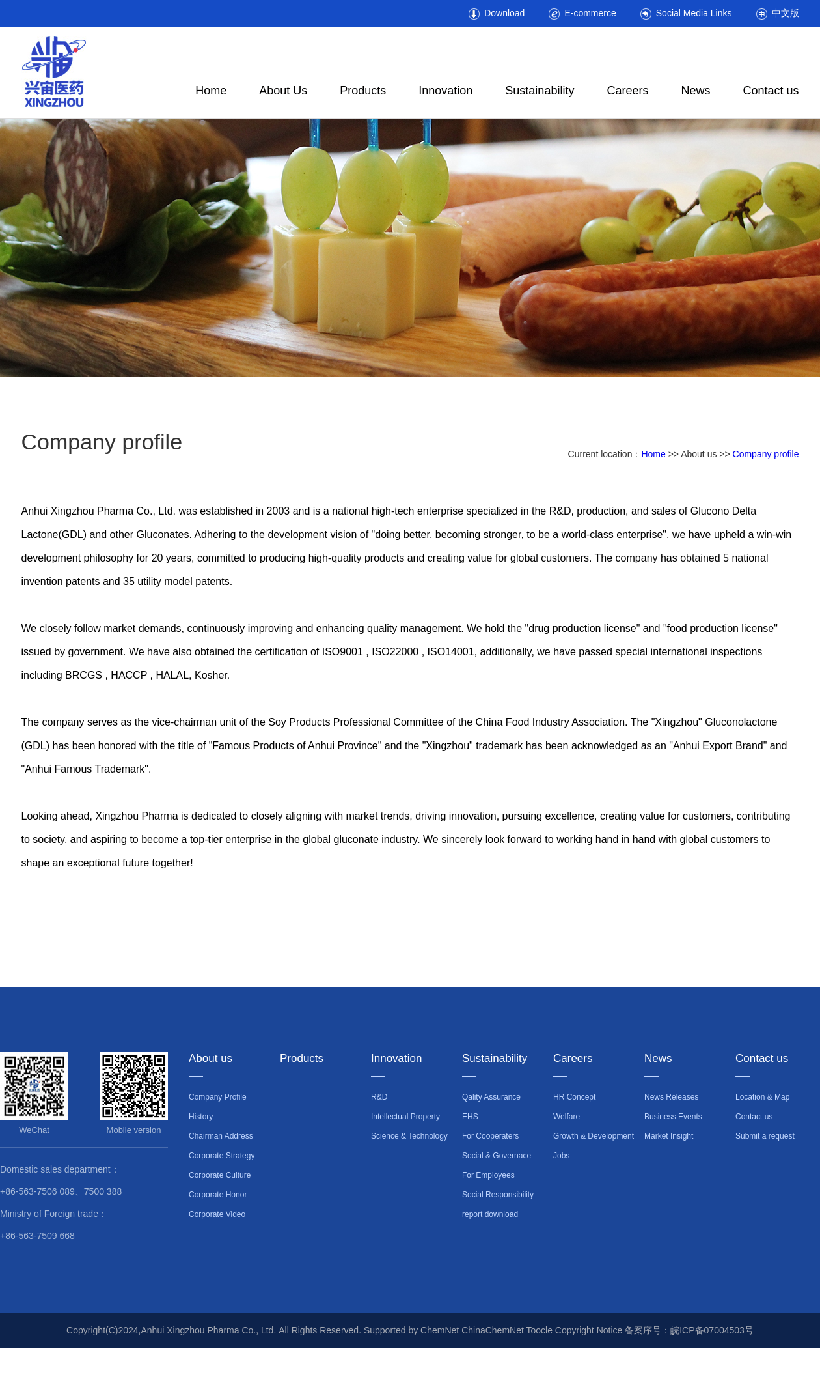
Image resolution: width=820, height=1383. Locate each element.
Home (210, 90)
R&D (379, 1097)
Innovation (445, 90)
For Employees (488, 1175)
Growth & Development (593, 1136)
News (695, 90)
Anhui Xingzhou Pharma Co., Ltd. (210, 1330)
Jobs (561, 1155)
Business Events (673, 1116)
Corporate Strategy (221, 1155)
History (201, 1116)
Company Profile (218, 1097)
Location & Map (762, 1097)
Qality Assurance (491, 1097)
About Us (283, 90)
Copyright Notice (589, 1330)
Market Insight (668, 1136)
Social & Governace (496, 1155)
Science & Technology (409, 1136)
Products (363, 90)
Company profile (766, 454)
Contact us (771, 90)
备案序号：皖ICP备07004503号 (689, 1330)
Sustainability (539, 90)
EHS (470, 1116)
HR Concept (574, 1097)
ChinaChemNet (492, 1330)
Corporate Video (217, 1214)
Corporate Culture (220, 1175)
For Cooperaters (490, 1136)
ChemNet (439, 1330)
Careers (627, 90)
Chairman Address (221, 1136)
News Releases (671, 1097)
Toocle (539, 1330)
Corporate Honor (218, 1194)
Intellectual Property (405, 1116)
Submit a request (765, 1136)
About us (210, 1058)
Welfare (566, 1116)
